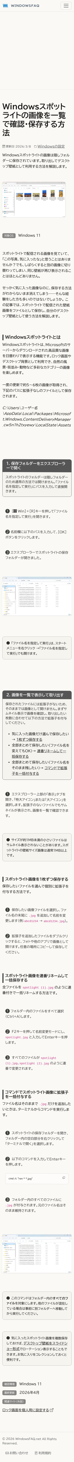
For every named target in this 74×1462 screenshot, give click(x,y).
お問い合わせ (17, 1453)
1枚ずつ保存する (29, 739)
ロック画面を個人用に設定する (27, 1410)
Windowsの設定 (51, 146)
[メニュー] (66, 6)
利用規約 (43, 1453)
